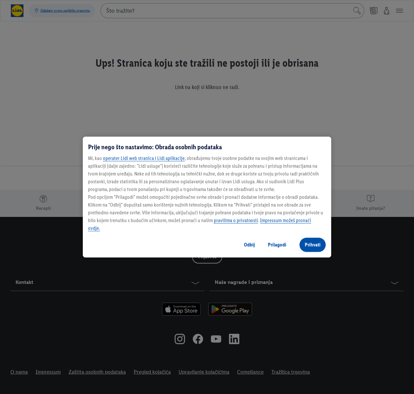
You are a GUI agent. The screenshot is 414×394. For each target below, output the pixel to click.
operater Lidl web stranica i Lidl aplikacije (144, 158)
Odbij (249, 245)
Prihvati (313, 245)
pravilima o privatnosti (236, 220)
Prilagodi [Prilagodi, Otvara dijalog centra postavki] (277, 245)
